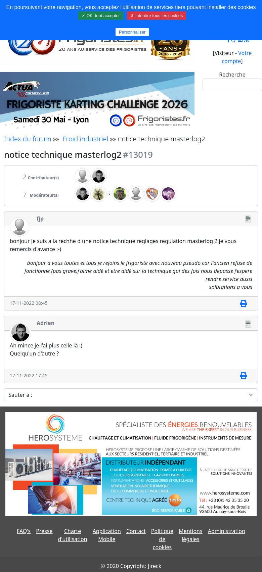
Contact (136, 531)
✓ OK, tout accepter (101, 15)
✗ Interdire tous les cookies (156, 15)
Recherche (232, 74)
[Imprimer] (243, 303)
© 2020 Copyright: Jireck (131, 566)
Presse (44, 531)
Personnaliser (132, 32)
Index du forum (27, 138)
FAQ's (24, 531)
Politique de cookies (162, 539)
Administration (226, 531)
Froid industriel (85, 138)
